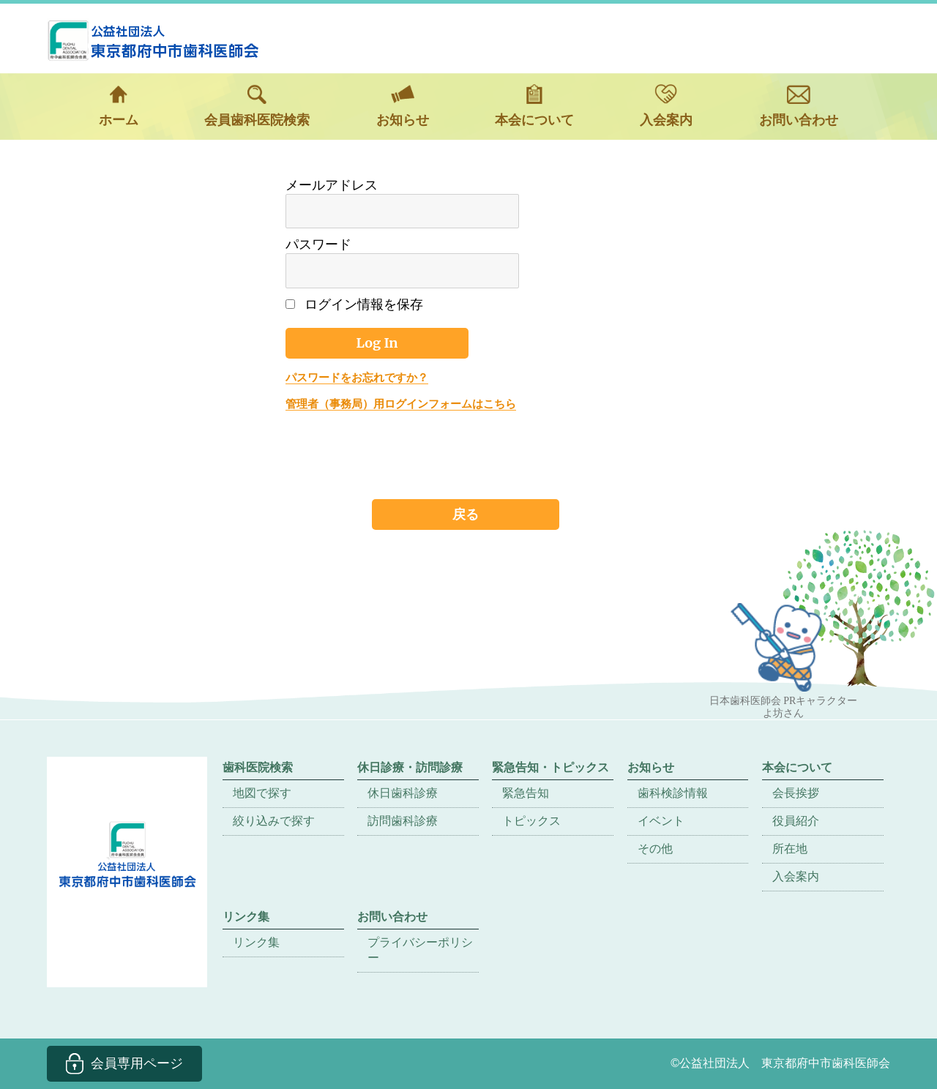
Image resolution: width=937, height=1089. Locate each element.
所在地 (789, 848)
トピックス (531, 821)
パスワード (318, 244)
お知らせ (402, 105)
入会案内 (666, 105)
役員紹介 (795, 821)
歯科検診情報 (673, 793)
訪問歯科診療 (402, 821)
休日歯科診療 (402, 793)
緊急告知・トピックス (550, 767)
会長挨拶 (795, 793)
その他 (655, 848)
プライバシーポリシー (420, 950)
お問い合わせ (798, 105)
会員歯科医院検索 (257, 105)
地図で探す (262, 793)
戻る (465, 514)
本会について (534, 105)
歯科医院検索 (258, 767)
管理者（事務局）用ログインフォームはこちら (400, 403)
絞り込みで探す (274, 821)
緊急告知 (525, 793)
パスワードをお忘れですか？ (356, 377)
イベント (661, 821)
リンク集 (256, 942)
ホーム (118, 105)
